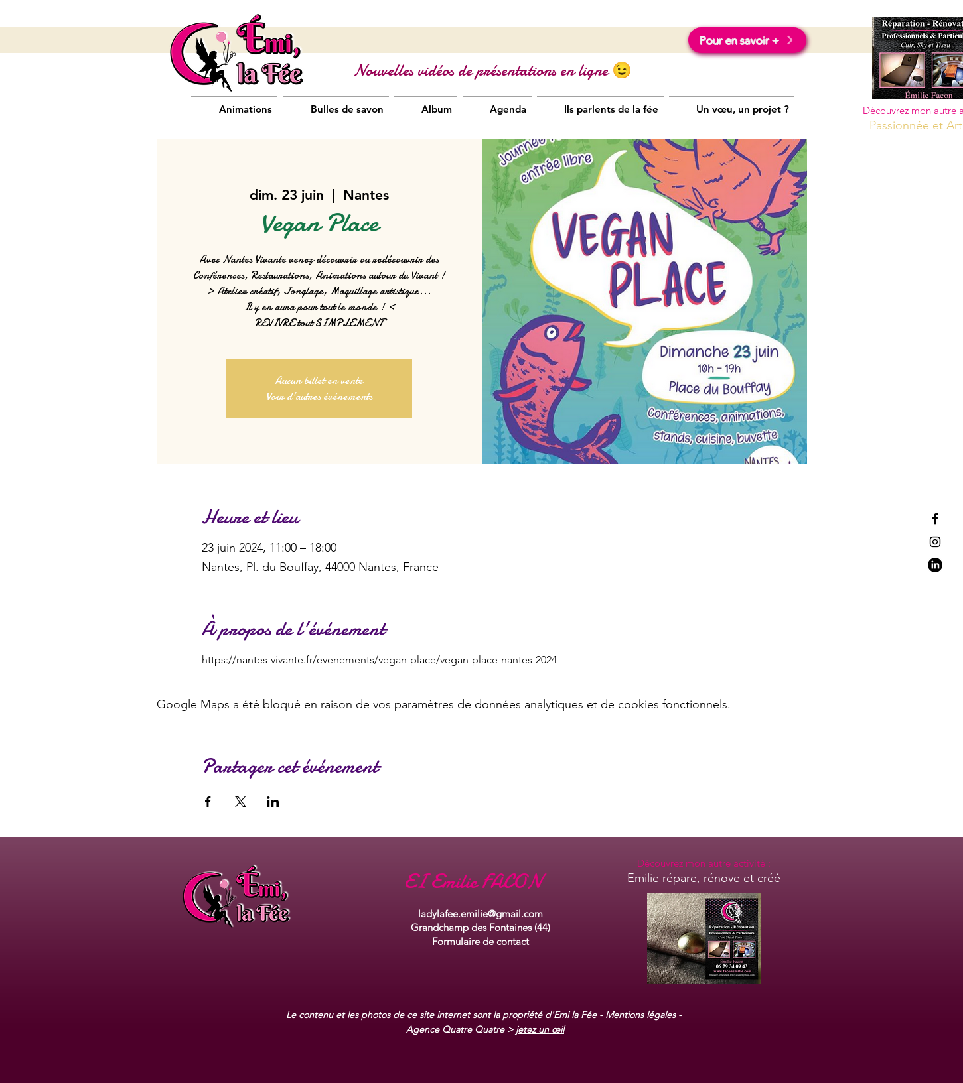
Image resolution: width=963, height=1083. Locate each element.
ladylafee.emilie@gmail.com (480, 913)
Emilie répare (662, 878)
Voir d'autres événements (319, 396)
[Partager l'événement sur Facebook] (208, 801)
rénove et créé (740, 878)
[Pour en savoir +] (747, 40)
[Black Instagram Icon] (935, 542)
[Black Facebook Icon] (935, 518)
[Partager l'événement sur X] (240, 801)
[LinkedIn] (935, 565)
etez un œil (541, 1029)
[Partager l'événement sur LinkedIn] (273, 801)
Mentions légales (640, 1015)
